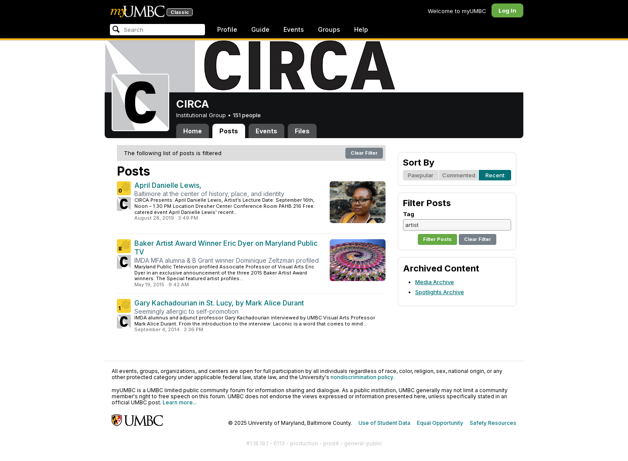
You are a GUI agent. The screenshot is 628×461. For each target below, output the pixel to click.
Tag (408, 213)
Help (361, 29)
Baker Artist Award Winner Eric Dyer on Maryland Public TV (225, 247)
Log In (507, 10)
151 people (247, 115)
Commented (458, 175)
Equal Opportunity (440, 423)
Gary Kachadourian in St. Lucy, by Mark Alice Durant (219, 302)
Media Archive (434, 281)
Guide (260, 29)
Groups (329, 29)
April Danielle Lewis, (167, 185)
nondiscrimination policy (362, 377)
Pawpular (420, 175)
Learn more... (180, 402)
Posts (228, 131)
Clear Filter (364, 153)
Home (192, 131)
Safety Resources (493, 423)
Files (302, 131)
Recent (495, 175)
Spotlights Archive (439, 291)
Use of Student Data (384, 423)
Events (293, 29)
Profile (227, 29)
